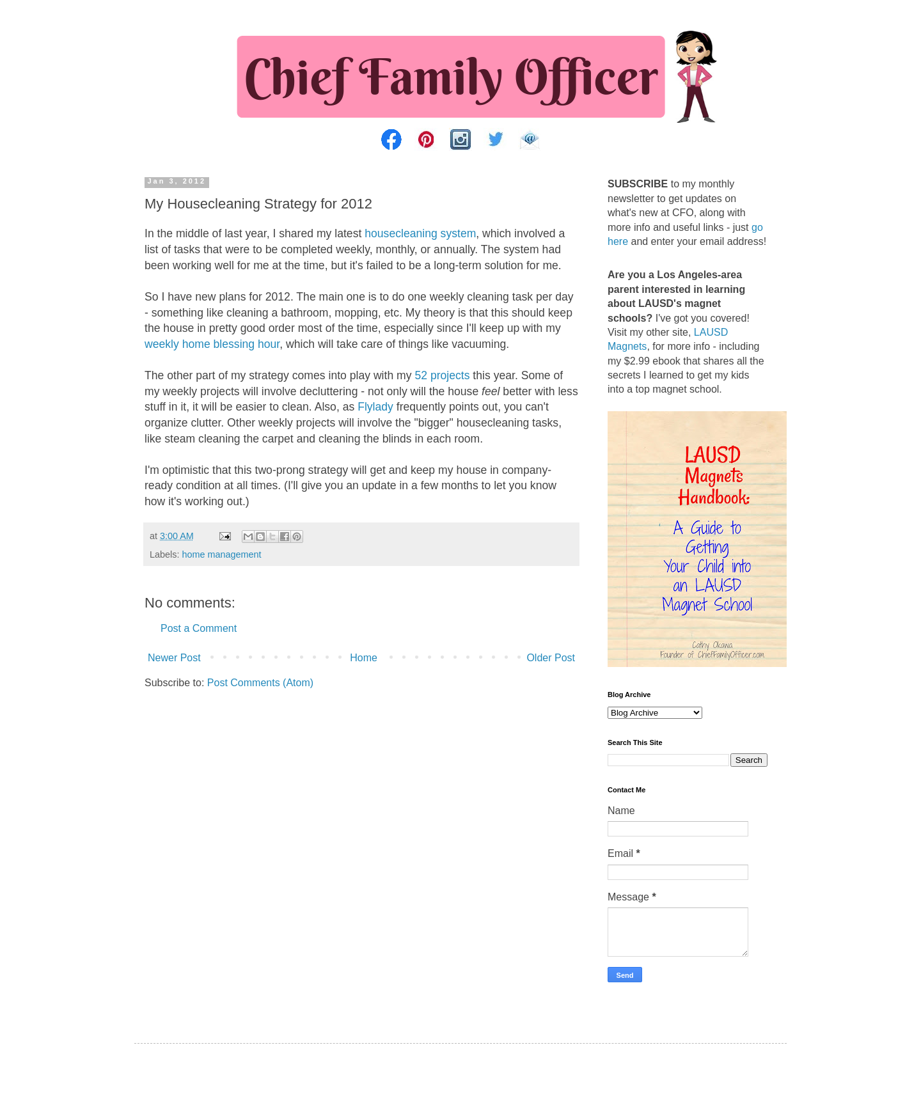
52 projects (441, 375)
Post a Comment (199, 628)
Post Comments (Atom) (260, 682)
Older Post (550, 657)
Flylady (375, 406)
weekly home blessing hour (212, 344)
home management (221, 554)
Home (363, 657)
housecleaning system (420, 233)
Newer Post (174, 657)
